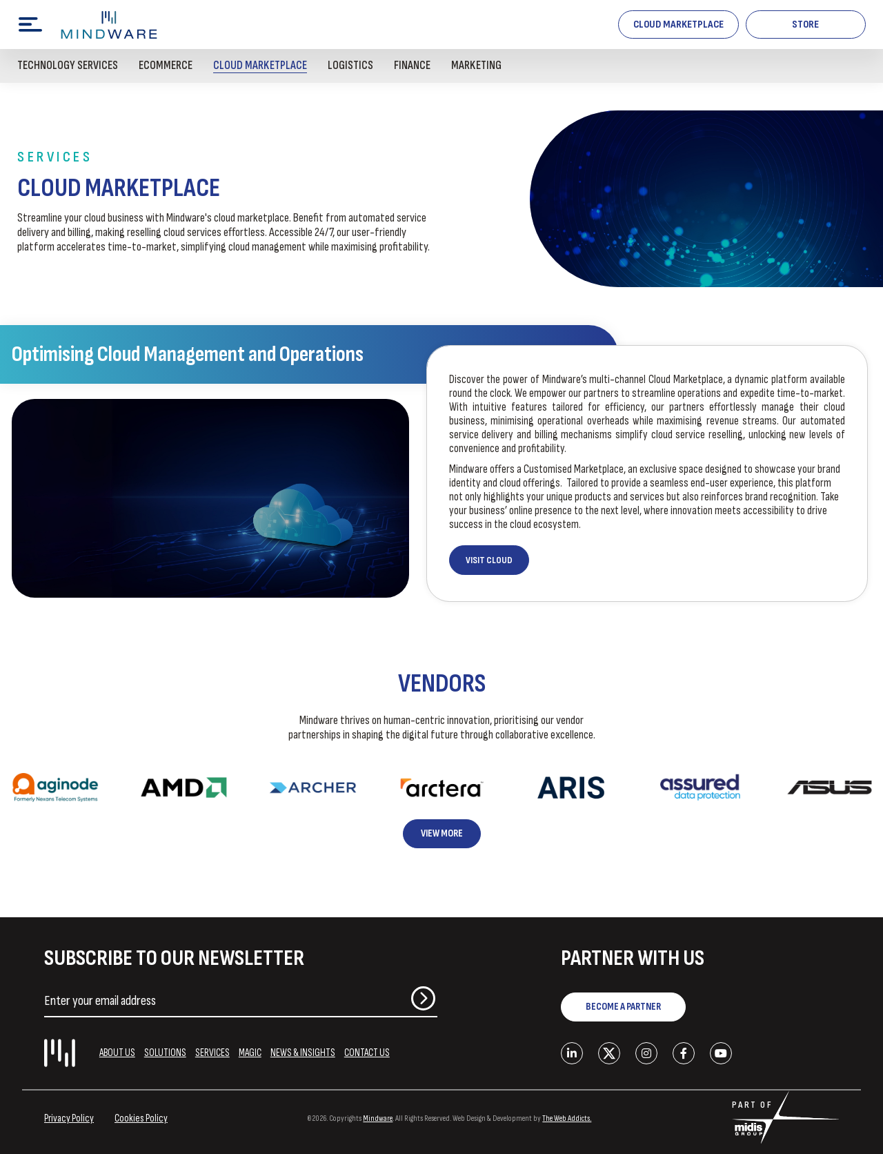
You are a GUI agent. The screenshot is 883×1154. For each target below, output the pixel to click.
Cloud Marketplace (678, 24)
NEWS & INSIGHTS (302, 1052)
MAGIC (250, 1052)
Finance (412, 65)
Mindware (378, 1118)
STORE (805, 24)
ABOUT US (117, 1052)
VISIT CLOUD (489, 560)
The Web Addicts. (566, 1118)
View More (442, 833)
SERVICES (212, 1052)
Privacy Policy (69, 1118)
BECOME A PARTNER (623, 1006)
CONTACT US (367, 1052)
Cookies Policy (141, 1118)
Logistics (350, 65)
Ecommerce (165, 65)
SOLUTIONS (165, 1052)
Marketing (476, 65)
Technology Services (67, 65)
